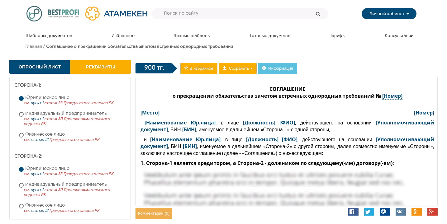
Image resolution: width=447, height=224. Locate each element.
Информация (277, 68)
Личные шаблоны (192, 36)
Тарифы (337, 36)
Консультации (399, 36)
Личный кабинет (389, 13)
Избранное (123, 36)
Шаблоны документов (49, 36)
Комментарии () (153, 213)
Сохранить (238, 68)
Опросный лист (39, 66)
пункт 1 (37, 103)
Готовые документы (270, 36)
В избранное (198, 68)
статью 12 (39, 140)
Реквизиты (100, 66)
